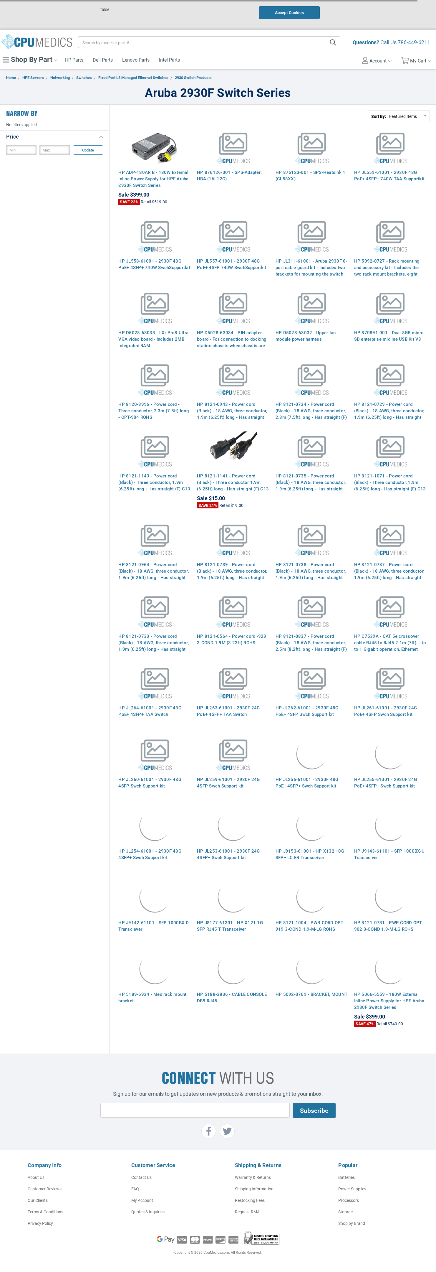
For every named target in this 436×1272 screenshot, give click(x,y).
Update (88, 150)
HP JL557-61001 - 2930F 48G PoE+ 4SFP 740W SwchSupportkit (231, 264)
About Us (36, 1177)
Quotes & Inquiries (148, 1212)
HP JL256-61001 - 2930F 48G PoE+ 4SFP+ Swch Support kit (307, 782)
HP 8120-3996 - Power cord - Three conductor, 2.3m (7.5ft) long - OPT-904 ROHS (153, 410)
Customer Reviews (45, 1189)
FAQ (135, 1189)
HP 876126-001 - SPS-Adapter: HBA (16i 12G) (229, 175)
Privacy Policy (40, 1223)
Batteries (346, 1177)
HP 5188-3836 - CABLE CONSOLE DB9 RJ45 (232, 997)
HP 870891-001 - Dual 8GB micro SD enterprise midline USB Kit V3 (389, 335)
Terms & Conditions (45, 1212)
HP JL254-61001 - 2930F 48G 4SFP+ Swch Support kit (149, 854)
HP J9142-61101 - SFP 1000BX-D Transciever (153, 926)
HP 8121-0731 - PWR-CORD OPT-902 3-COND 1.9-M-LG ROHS (388, 926)
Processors (348, 1200)
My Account (142, 1200)
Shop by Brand (351, 1223)
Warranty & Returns (253, 1177)
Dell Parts (103, 60)
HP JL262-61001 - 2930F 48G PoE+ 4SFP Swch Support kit (307, 711)
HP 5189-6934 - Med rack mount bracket (152, 997)
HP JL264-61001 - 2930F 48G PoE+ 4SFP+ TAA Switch (149, 711)
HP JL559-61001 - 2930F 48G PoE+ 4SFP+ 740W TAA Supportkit (389, 175)
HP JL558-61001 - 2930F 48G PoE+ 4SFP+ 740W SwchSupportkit (154, 264)
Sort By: (378, 116)
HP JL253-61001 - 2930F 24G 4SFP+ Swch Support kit (228, 854)
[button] (54, 136)
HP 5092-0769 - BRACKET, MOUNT (311, 994)
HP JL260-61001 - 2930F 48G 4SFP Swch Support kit (149, 782)
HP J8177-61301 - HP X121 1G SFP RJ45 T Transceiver (230, 926)
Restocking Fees (250, 1200)
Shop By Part (30, 59)
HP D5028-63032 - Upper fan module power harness (306, 335)
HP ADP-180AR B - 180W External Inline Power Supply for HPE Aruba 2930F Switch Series (153, 178)
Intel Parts (169, 60)
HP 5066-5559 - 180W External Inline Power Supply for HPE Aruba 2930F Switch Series (389, 1000)
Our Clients (38, 1200)
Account (377, 60)
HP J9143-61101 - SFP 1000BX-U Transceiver (389, 854)
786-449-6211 (414, 42)
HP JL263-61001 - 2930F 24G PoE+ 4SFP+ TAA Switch (228, 711)
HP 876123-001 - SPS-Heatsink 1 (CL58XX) (311, 175)
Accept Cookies (289, 12)
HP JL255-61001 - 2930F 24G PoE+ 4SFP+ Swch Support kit (385, 782)
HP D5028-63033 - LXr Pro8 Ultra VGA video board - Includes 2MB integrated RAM (153, 338)
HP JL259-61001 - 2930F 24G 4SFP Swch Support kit (228, 782)
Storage (345, 1212)
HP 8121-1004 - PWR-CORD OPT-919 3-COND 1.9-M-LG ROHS (310, 926)
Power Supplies (352, 1189)
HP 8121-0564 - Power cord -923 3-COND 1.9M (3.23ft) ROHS (231, 639)
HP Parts (74, 60)
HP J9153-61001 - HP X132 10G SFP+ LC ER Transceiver (310, 854)
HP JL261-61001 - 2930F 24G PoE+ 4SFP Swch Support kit (385, 711)
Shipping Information (254, 1189)
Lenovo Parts (136, 60)
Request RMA (247, 1212)
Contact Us (141, 1177)
